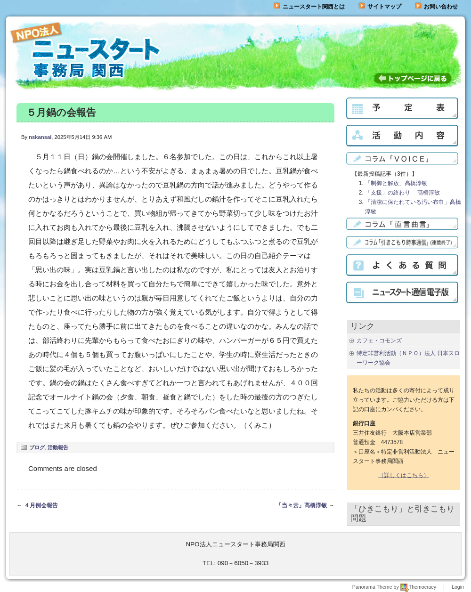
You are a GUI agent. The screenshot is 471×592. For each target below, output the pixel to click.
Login (458, 587)
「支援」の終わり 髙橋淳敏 (402, 192)
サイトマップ (379, 6)
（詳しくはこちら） (403, 475)
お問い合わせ (441, 6)
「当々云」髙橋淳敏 (301, 505)
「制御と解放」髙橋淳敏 (396, 183)
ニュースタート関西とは (309, 6)
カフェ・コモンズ (379, 340)
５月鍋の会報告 (61, 112)
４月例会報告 (41, 505)
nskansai (40, 137)
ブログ (37, 447)
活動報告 (58, 447)
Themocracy (418, 587)
